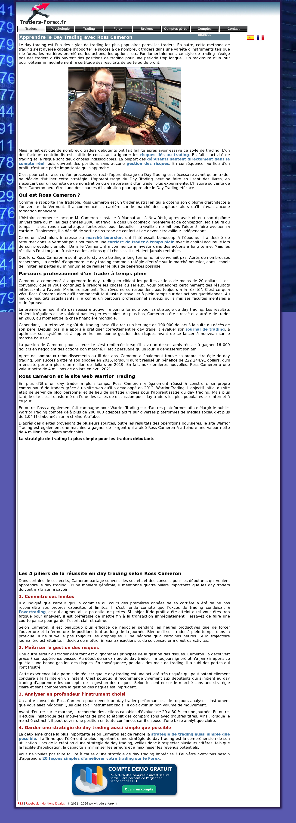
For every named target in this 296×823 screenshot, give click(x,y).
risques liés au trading (164, 155)
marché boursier (104, 237)
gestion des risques (148, 163)
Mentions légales (53, 803)
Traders (31, 28)
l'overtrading (32, 612)
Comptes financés (205, 29)
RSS (20, 803)
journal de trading (205, 329)
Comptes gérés (175, 28)
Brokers (147, 28)
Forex (118, 28)
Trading (89, 28)
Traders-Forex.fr (43, 22)
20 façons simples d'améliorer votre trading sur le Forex (101, 758)
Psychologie (60, 28)
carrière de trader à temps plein (141, 242)
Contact (234, 28)
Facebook (32, 803)
